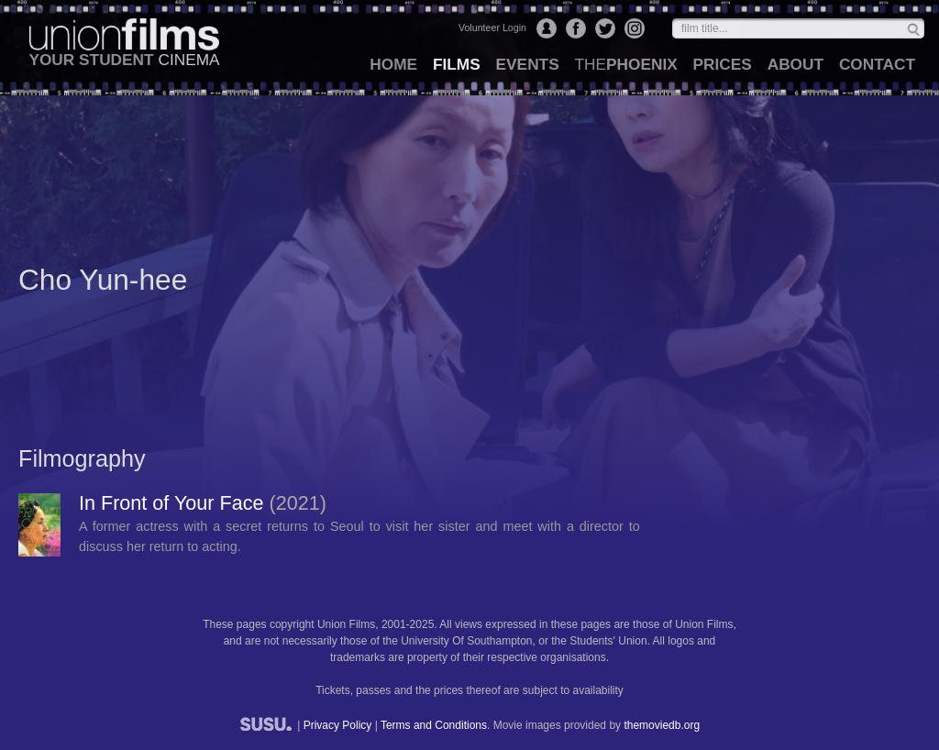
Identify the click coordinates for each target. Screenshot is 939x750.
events (527, 64)
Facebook (576, 28)
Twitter (605, 28)
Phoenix (625, 64)
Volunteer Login (492, 27)
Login (546, 28)
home (393, 64)
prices (722, 64)
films (457, 64)
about (795, 64)
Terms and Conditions (434, 725)
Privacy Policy (338, 725)
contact (877, 64)
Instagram (634, 28)
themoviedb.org (662, 725)
